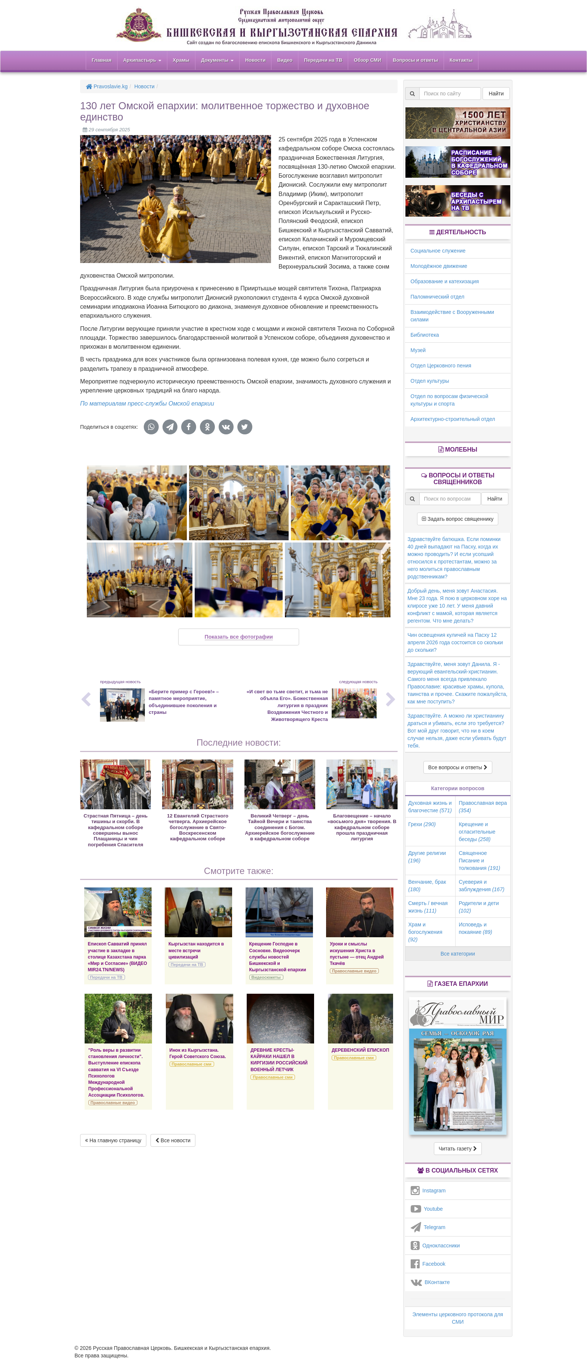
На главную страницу (113, 1140)
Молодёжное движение (439, 266)
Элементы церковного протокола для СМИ (458, 1318)
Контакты (461, 60)
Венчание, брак (427, 885)
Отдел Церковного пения (441, 366)
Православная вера (483, 806)
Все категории (458, 954)
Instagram (428, 1190)
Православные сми (192, 1064)
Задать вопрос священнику (457, 519)
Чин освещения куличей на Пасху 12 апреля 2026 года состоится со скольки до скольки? (455, 642)
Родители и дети (479, 907)
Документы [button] (217, 60)
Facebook (428, 1264)
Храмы (181, 60)
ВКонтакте (430, 1282)
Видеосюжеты (266, 977)
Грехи (422, 824)
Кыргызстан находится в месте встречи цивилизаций (196, 950)
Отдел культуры (430, 381)
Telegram (428, 1227)
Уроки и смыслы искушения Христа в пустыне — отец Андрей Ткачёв (357, 953)
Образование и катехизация (445, 281)
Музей (418, 350)
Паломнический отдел (438, 297)
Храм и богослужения (425, 932)
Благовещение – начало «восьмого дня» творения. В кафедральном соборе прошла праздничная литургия (362, 827)
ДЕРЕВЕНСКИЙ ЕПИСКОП (360, 1050)
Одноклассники (435, 1245)
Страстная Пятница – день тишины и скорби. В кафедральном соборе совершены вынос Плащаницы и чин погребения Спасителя (115, 830)
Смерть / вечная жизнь (428, 907)
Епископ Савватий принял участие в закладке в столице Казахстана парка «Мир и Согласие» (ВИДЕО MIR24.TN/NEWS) (117, 956)
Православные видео (354, 971)
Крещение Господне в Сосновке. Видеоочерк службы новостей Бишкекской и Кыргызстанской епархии (277, 956)
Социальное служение (438, 251)
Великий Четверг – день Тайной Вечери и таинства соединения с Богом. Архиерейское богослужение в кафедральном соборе (279, 827)
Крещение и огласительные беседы (477, 831)
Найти (496, 94)
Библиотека (425, 335)
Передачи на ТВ (323, 60)
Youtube (427, 1209)
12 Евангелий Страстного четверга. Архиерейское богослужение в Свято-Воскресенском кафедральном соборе (197, 827)
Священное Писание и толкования (479, 860)
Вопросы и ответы (415, 60)
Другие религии (427, 857)
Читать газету (458, 1149)
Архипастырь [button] (142, 60)
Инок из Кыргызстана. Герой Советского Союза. (198, 1053)
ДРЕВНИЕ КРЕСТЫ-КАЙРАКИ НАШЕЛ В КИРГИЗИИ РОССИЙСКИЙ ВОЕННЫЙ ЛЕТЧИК (278, 1060)
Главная (102, 60)
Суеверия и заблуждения (481, 885)
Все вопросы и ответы (457, 767)
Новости (255, 60)
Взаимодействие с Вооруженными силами (452, 316)
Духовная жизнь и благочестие (430, 806)
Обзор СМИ (367, 60)
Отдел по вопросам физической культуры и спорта (450, 400)
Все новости (173, 1140)
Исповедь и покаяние (475, 928)
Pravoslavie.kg (107, 86)
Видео (284, 60)
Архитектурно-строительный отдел (453, 419)
